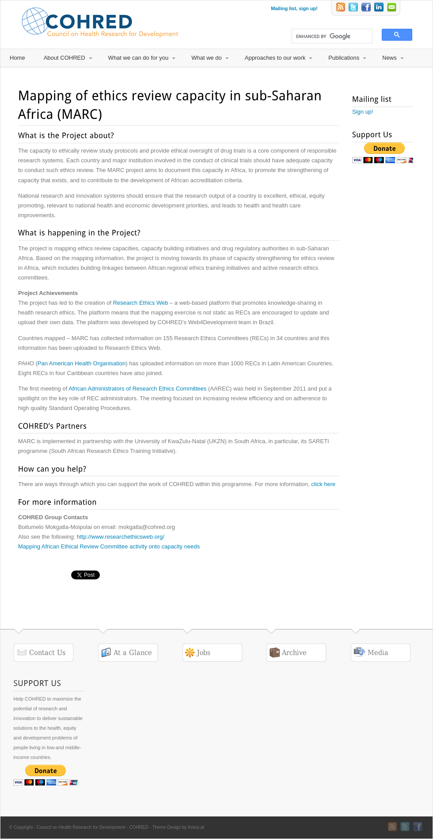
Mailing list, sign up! (294, 8)
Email (392, 8)
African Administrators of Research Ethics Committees (137, 388)
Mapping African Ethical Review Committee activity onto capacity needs (109, 546)
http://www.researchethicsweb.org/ (121, 536)
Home (17, 57)
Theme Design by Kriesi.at (178, 827)
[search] (328, 36)
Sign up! (362, 111)
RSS (341, 8)
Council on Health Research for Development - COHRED (92, 827)
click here (323, 484)
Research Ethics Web (140, 302)
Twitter (354, 8)
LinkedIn (379, 8)
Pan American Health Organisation (81, 363)
